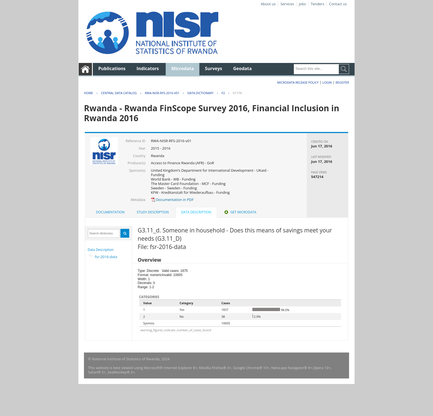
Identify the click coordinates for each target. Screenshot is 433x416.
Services (287, 3)
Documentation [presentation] (110, 212)
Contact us (338, 3)
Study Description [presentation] (153, 212)
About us (268, 3)
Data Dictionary (201, 93)
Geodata (242, 68)
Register (342, 82)
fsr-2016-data (106, 256)
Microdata (182, 68)
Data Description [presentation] (196, 212)
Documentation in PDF (172, 199)
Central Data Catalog (119, 93)
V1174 (237, 93)
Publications (112, 68)
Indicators (148, 68)
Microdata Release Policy (298, 82)
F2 (223, 93)
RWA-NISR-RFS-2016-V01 (162, 93)
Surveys (213, 68)
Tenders (317, 3)
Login (327, 82)
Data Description (101, 249)
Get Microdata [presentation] (239, 212)
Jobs (302, 3)
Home (88, 93)
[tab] (110, 212)
